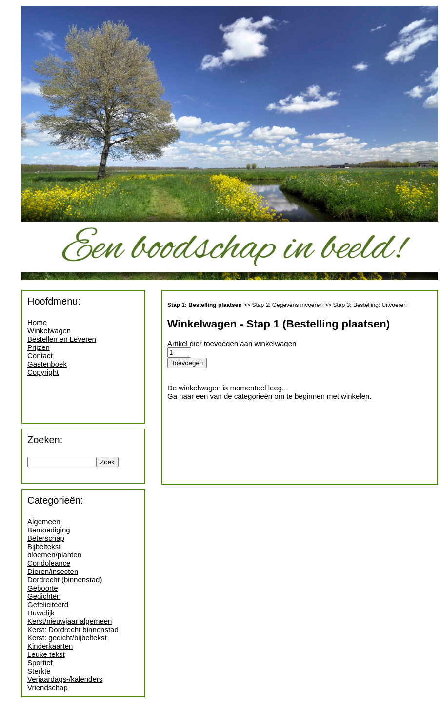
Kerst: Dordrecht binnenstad (73, 629)
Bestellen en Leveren (61, 339)
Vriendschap (47, 687)
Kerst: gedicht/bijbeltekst (67, 637)
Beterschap (45, 538)
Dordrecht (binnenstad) (64, 579)
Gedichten (43, 596)
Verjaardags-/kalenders (64, 679)
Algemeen (43, 521)
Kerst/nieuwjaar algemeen (69, 621)
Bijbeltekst (43, 546)
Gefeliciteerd (47, 604)
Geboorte (42, 588)
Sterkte (39, 671)
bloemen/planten (54, 555)
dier (196, 343)
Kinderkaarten (50, 646)
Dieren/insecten (52, 571)
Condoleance (48, 563)
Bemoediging (48, 530)
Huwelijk (41, 613)
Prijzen (38, 347)
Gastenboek (47, 364)
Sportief (40, 662)
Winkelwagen (49, 331)
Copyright (43, 372)
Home (37, 322)
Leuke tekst (46, 654)
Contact (40, 355)
